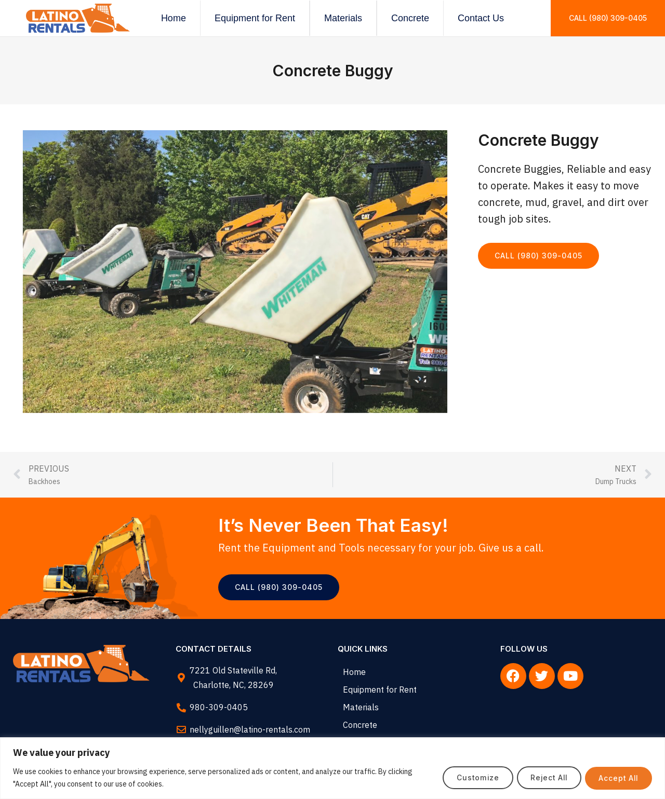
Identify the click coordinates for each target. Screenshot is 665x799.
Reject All (542, 777)
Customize (466, 777)
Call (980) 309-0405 (608, 17)
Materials (343, 18)
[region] (332, 768)
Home (173, 18)
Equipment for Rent (255, 18)
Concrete (410, 18)
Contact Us (481, 18)
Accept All (616, 777)
